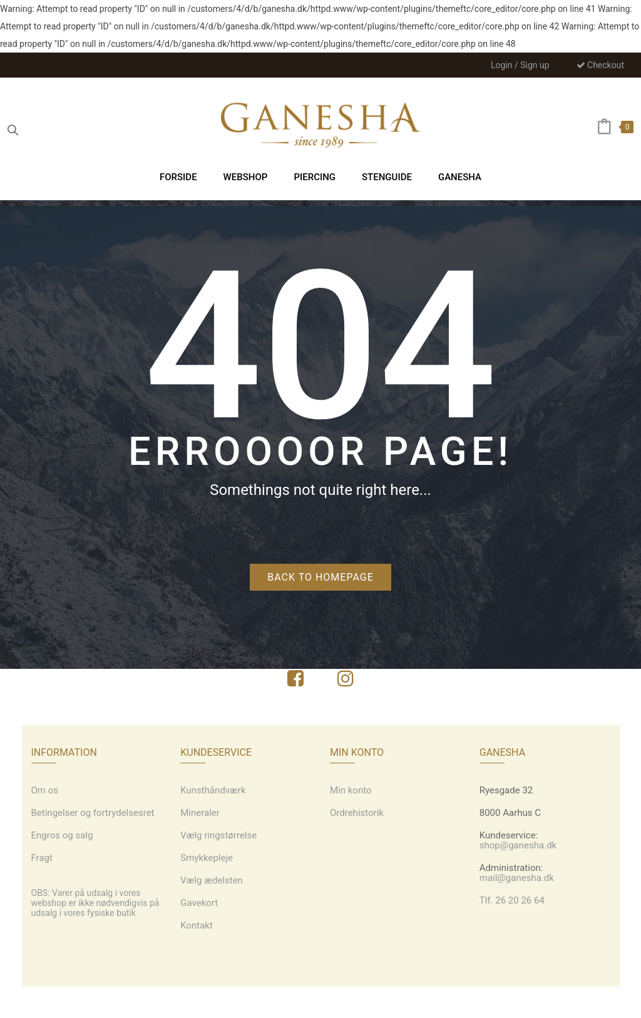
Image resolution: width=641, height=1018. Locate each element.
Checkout (600, 65)
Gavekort (199, 903)
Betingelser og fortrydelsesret (93, 812)
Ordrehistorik (357, 812)
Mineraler (200, 812)
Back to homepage (320, 577)
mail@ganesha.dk (516, 877)
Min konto (351, 790)
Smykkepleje (206, 857)
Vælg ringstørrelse (218, 835)
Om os (45, 790)
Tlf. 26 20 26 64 (512, 900)
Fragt (42, 857)
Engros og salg (62, 835)
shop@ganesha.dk (517, 845)
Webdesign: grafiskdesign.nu (320, 1002)
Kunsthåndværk (212, 790)
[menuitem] (178, 177)
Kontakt (196, 925)
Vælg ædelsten (211, 880)
